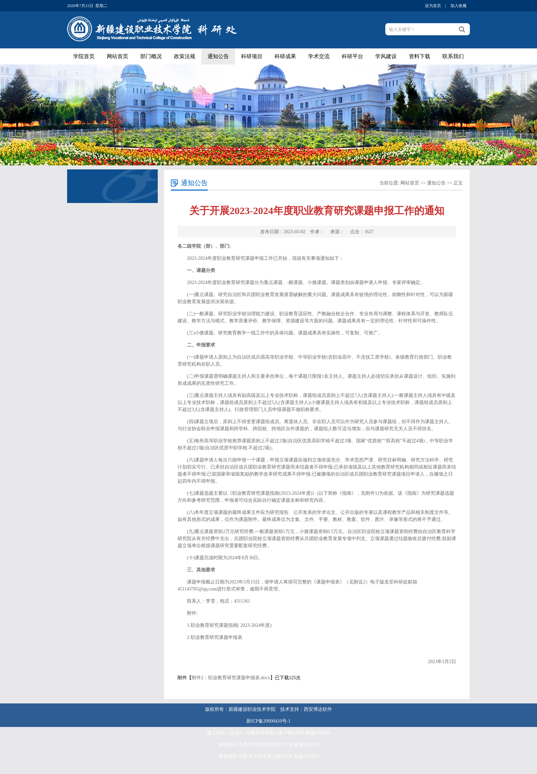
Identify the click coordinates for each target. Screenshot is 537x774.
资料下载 (419, 56)
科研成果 (285, 56)
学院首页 (84, 56)
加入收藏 (458, 5)
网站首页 (117, 56)
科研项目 (251, 56)
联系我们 (453, 56)
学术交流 (319, 56)
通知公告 (218, 56)
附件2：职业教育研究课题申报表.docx (231, 677)
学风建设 (386, 56)
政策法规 (184, 56)
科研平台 (352, 56)
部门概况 (151, 56)
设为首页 (433, 5)
